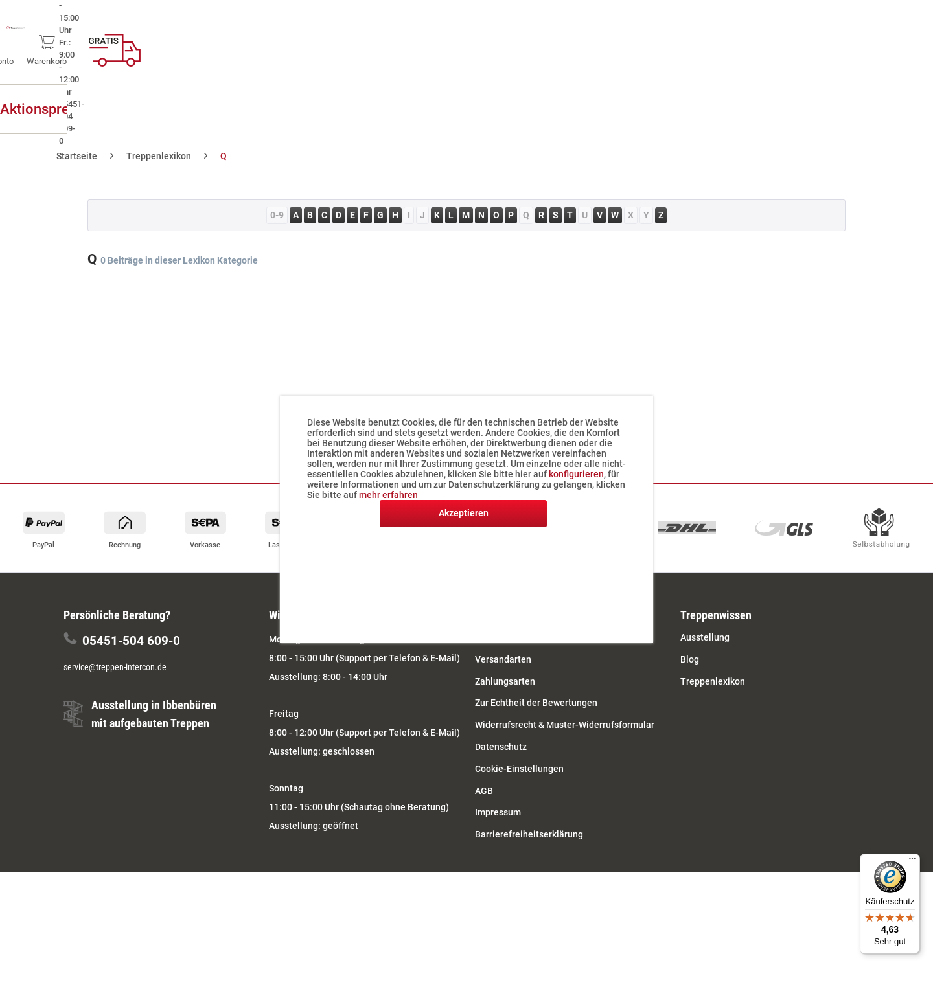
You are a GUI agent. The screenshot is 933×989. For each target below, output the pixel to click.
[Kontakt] (853, 109)
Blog (689, 659)
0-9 (277, 215)
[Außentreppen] (231, 109)
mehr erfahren (388, 495)
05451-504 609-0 (131, 640)
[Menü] (912, 861)
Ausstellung (705, 637)
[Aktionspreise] (102, 109)
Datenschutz (501, 747)
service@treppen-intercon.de (115, 667)
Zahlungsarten (505, 681)
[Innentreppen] (358, 109)
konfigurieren (576, 474)
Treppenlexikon (712, 681)
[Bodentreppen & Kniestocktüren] (540, 109)
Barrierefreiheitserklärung (529, 834)
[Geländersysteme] (737, 109)
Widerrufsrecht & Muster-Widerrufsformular (564, 725)
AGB (484, 791)
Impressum (498, 812)
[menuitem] (707, 45)
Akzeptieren (464, 513)
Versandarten (503, 659)
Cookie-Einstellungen (519, 769)
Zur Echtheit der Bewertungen (536, 703)
